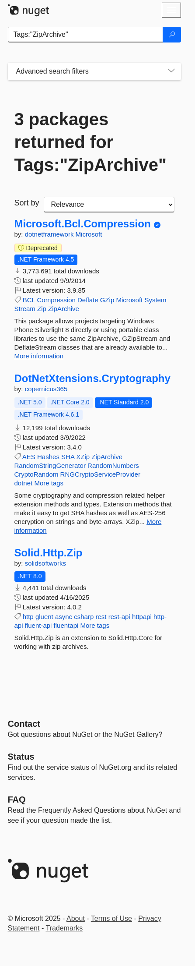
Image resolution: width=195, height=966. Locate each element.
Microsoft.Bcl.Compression (82, 224)
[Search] (172, 34)
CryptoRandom (36, 474)
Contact (24, 724)
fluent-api (38, 625)
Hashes (48, 456)
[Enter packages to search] (85, 34)
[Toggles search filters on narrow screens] (171, 71)
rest (100, 616)
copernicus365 (46, 389)
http (28, 616)
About (75, 918)
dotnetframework (50, 234)
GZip (107, 300)
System (155, 300)
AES (28, 456)
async (63, 616)
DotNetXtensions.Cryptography (92, 378)
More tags (48, 483)
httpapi (142, 616)
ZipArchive (63, 308)
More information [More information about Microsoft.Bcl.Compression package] (39, 356)
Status (21, 756)
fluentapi (66, 625)
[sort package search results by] (109, 204)
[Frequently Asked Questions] (17, 799)
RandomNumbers (113, 465)
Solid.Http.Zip (48, 553)
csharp (84, 616)
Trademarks (64, 928)
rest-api (119, 616)
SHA (67, 456)
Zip (41, 308)
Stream (24, 308)
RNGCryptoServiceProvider (100, 474)
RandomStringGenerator (50, 465)
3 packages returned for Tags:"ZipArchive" (90, 142)
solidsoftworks (45, 563)
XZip (83, 456)
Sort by (26, 202)
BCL (29, 300)
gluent (44, 616)
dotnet (23, 483)
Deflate (87, 300)
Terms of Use (111, 918)
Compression (56, 300)
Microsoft (89, 234)
